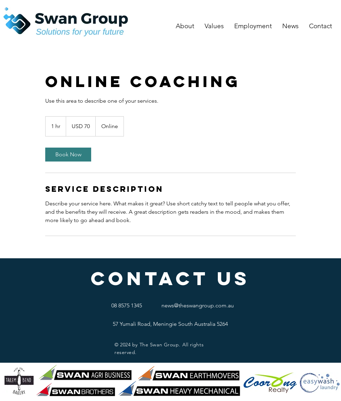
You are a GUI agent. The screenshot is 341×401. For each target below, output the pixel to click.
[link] (68, 155)
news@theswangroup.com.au (197, 305)
